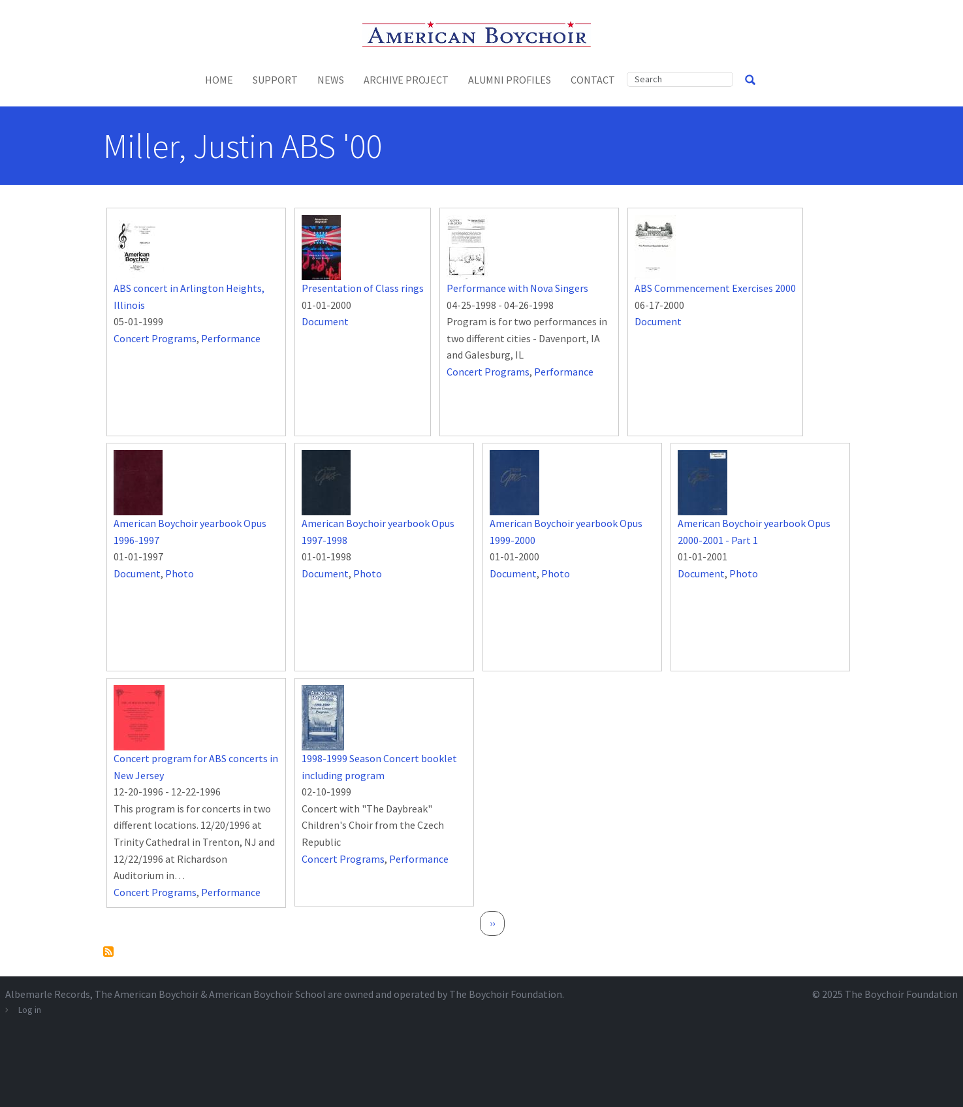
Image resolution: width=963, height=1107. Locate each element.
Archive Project (406, 79)
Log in (29, 1010)
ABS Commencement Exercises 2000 (715, 288)
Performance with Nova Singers (517, 288)
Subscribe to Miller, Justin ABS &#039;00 (108, 951)
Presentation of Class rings (363, 288)
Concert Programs (155, 338)
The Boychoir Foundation (901, 994)
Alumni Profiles (509, 79)
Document (325, 321)
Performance (230, 338)
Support (275, 79)
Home (219, 79)
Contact (593, 79)
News (330, 79)
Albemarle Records (47, 994)
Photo (179, 573)
